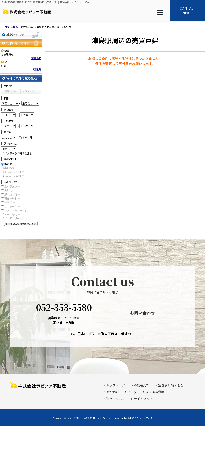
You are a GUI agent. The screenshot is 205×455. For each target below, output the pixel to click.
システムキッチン (16, 210)
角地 (8, 190)
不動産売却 (141, 385)
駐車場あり (12, 186)
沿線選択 (36, 58)
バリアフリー (13, 218)
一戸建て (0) (9, 91)
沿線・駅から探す (21, 43)
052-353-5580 (64, 307)
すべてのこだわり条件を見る (21, 224)
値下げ (9, 202)
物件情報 (112, 392)
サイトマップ (143, 398)
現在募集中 (12, 198)
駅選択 (37, 69)
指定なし (9, 164)
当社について (115, 398)
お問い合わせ (142, 313)
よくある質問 (155, 392)
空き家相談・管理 (170, 385)
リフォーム (12, 206)
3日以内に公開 (14, 171)
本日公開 (11, 167)
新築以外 (27, 137)
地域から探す (21, 34)
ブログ (132, 392)
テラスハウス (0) (28, 92)
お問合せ (188, 10)
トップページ (115, 385)
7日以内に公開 (14, 175)
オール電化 (12, 214)
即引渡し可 (12, 194)
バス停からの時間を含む (18, 153)
